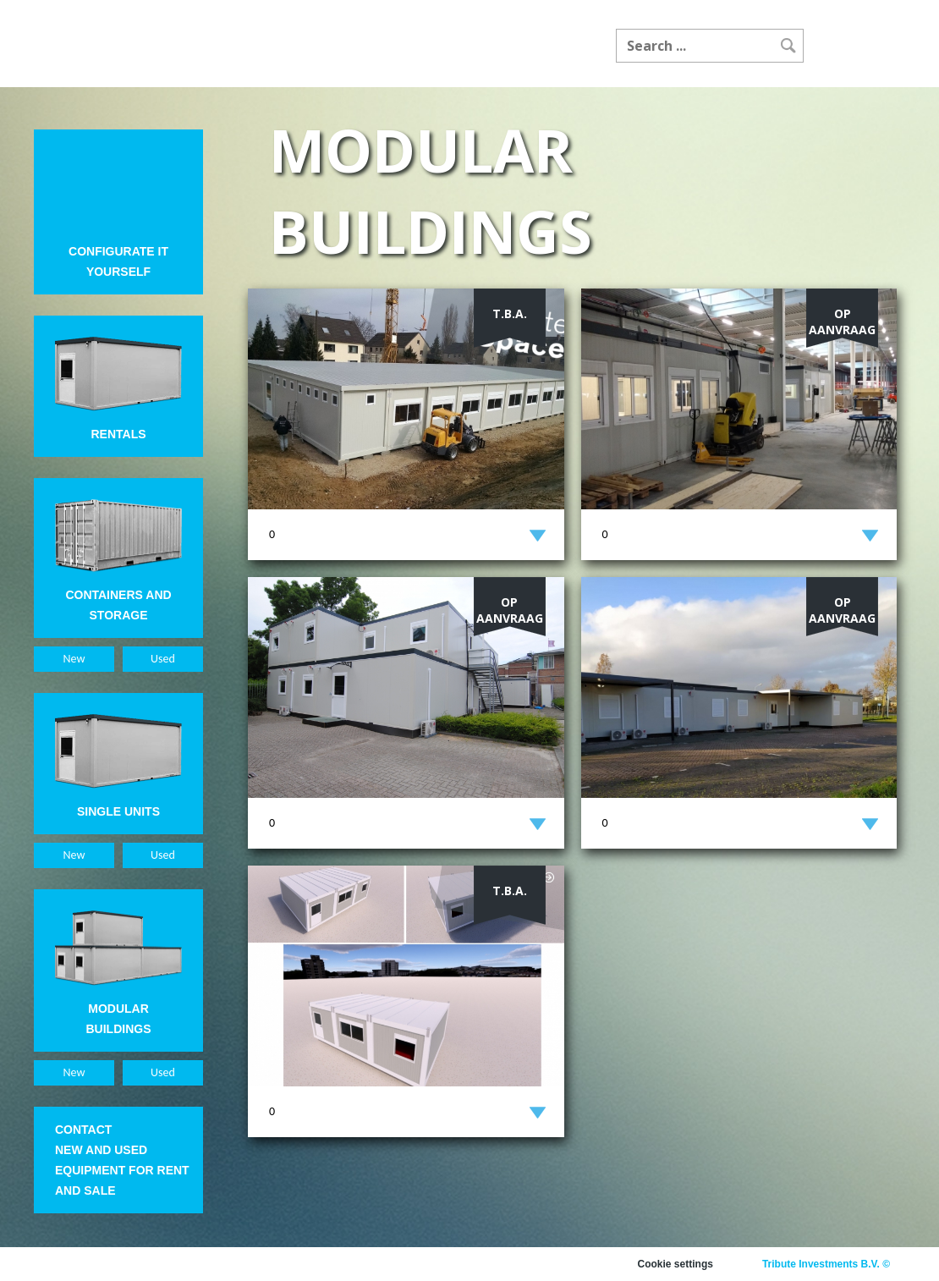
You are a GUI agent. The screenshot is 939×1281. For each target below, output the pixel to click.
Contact (83, 1129)
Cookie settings (675, 1264)
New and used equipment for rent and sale (122, 1170)
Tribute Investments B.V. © (826, 1264)
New (74, 658)
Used (163, 658)
